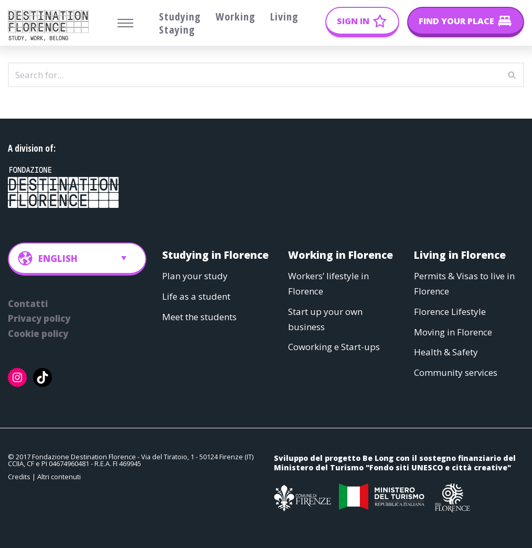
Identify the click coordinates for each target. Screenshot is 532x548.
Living (284, 16)
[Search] (254, 74)
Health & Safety (446, 352)
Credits (19, 477)
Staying (177, 29)
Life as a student (196, 296)
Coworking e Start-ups (334, 347)
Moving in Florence (453, 332)
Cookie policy (38, 334)
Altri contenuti (59, 477)
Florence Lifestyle (450, 311)
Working (236, 16)
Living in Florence (460, 255)
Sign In (353, 21)
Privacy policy (39, 319)
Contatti (28, 304)
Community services (455, 373)
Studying (180, 16)
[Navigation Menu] (125, 23)
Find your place (456, 21)
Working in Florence (340, 255)
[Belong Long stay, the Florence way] (51, 25)
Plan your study (195, 276)
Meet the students (199, 317)
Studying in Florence (215, 255)
